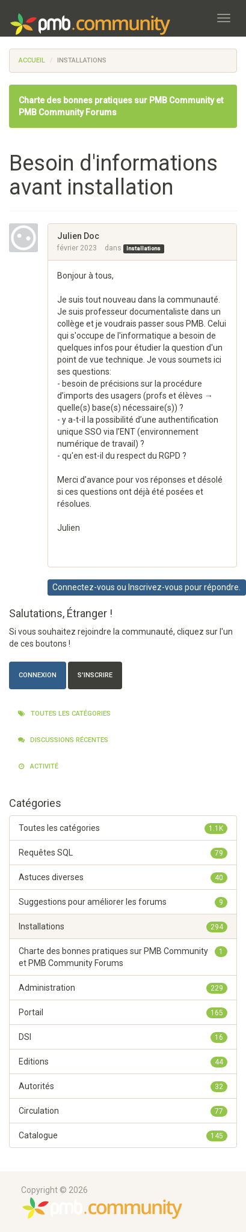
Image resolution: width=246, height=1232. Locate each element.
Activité (38, 766)
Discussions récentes (63, 740)
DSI (123, 1037)
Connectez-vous (83, 587)
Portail (123, 1012)
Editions (123, 1061)
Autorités (123, 1086)
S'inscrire (95, 675)
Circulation (123, 1111)
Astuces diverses (123, 877)
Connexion (38, 675)
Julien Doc (78, 236)
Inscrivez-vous (155, 587)
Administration (123, 988)
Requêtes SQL (123, 853)
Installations (143, 249)
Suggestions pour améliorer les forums (123, 902)
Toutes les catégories (64, 713)
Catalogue (123, 1135)
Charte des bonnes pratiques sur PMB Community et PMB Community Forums (123, 956)
